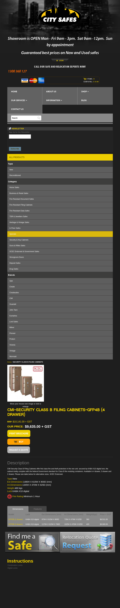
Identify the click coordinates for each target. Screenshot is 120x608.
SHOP (85, 91)
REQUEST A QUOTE (18, 449)
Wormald (13, 356)
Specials (13, 234)
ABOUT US (51, 91)
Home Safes (14, 187)
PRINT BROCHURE (18, 433)
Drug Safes (14, 269)
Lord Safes (14, 322)
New (11, 170)
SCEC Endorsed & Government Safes (24, 251)
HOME (14, 91)
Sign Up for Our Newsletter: (19, 132)
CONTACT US (17, 109)
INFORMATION (54, 100)
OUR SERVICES (19, 100)
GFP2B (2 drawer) (15, 519)
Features (38, 509)
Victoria (12, 345)
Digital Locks (13, 568)
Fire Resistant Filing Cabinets (21, 205)
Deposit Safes (15, 263)
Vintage (12, 351)
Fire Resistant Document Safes (22, 199)
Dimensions (18, 509)
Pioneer (13, 333)
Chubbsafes (14, 293)
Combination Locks (15, 565)
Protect (12, 339)
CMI (11, 298)
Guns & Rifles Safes (17, 246)
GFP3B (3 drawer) (15, 524)
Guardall (13, 304)
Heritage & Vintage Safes (19, 222)
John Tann (14, 310)
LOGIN (61, 60)
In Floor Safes (15, 228)
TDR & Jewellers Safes (19, 216)
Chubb (12, 287)
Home (9, 362)
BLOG (84, 100)
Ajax (11, 281)
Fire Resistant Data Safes (20, 211)
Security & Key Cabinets (19, 240)
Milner (12, 327)
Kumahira (13, 316)
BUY (18, 441)
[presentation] (20, 142)
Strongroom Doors (17, 257)
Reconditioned (15, 175)
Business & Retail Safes (19, 193)
